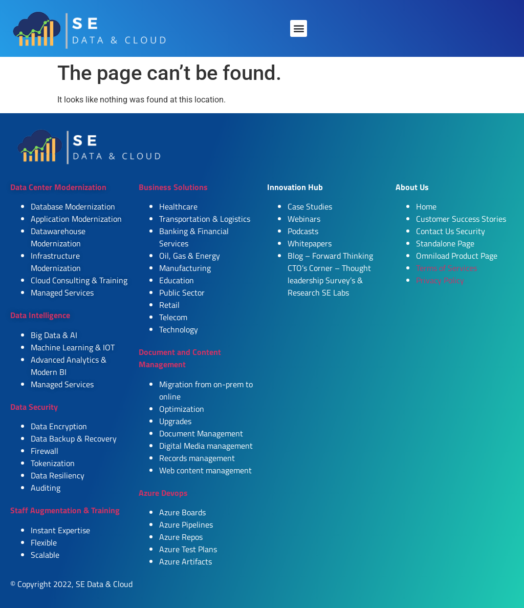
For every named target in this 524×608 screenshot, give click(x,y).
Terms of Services (446, 268)
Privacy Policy (440, 280)
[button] (298, 28)
